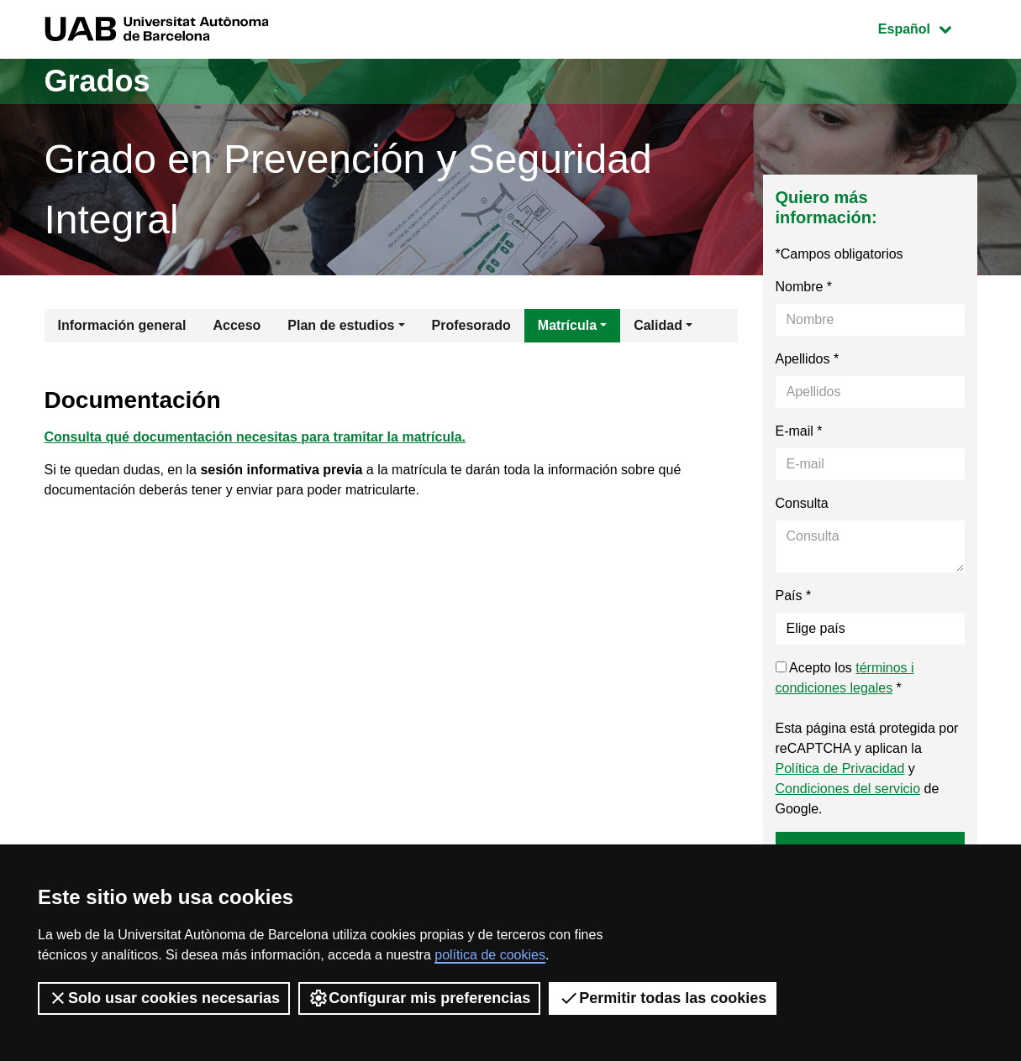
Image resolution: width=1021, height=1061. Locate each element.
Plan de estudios (340, 325)
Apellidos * (807, 359)
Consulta (802, 503)
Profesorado (471, 325)
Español (927, 27)
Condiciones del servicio (848, 788)
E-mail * (799, 431)
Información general (122, 325)
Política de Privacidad (840, 768)
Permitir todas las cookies (662, 998)
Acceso (237, 325)
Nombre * (804, 287)
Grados (97, 81)
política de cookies (489, 955)
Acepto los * (845, 678)
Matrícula (567, 325)
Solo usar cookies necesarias (164, 998)
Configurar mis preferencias (419, 998)
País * (794, 595)
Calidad (658, 325)
